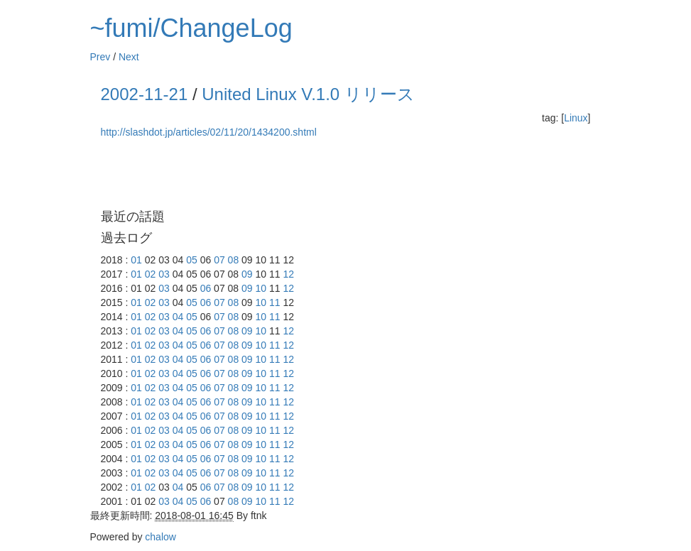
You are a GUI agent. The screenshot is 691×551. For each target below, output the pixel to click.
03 (164, 274)
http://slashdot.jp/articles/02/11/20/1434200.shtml (209, 132)
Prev (100, 56)
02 (150, 274)
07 (219, 260)
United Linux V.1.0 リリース (308, 94)
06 (206, 288)
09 (247, 274)
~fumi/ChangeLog (191, 28)
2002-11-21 (144, 94)
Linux (575, 118)
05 (191, 260)
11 (275, 302)
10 (261, 288)
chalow (160, 536)
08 (233, 260)
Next (129, 56)
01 (136, 260)
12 (288, 274)
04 (178, 316)
